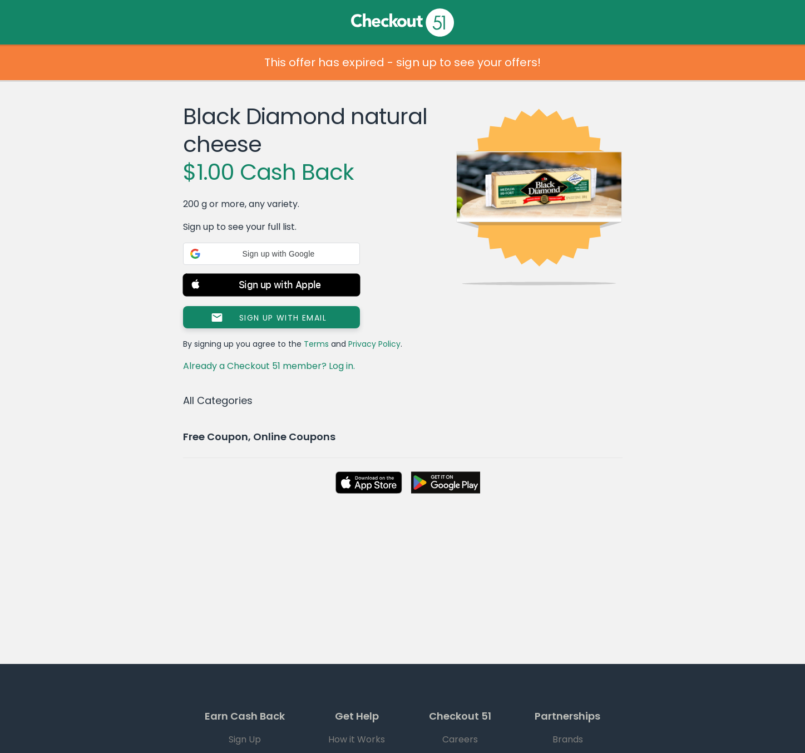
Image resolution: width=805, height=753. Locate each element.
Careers (460, 739)
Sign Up (245, 739)
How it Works (356, 739)
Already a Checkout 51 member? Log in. (269, 366)
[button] (271, 254)
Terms (316, 344)
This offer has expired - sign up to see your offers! (402, 62)
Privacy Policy (374, 344)
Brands (567, 739)
